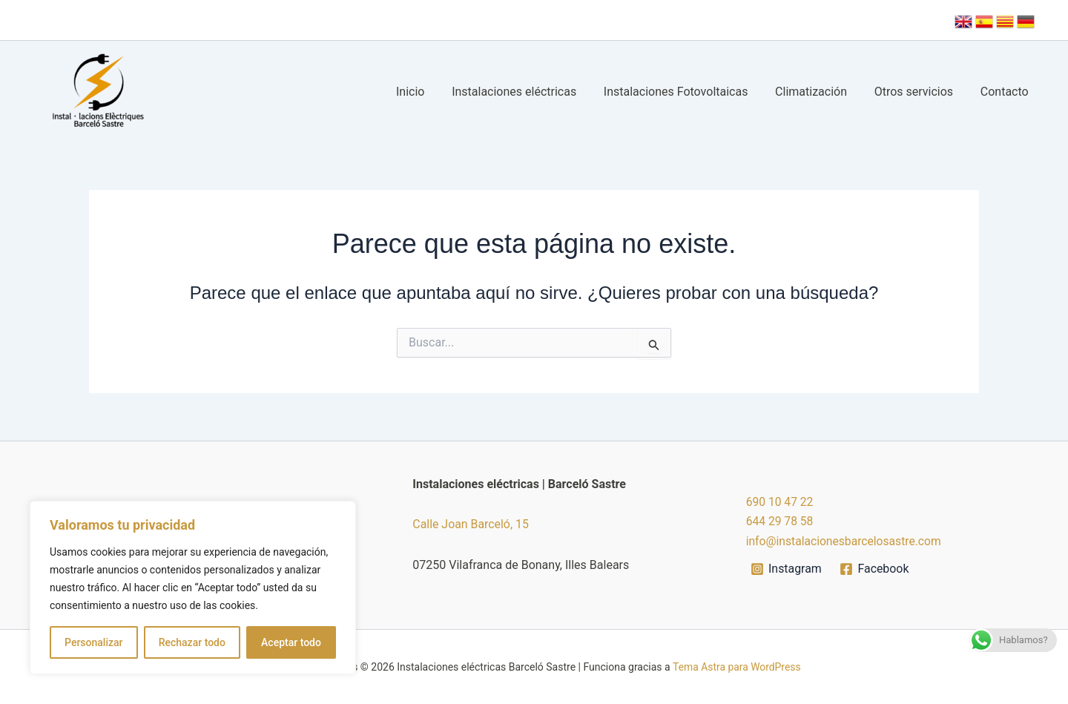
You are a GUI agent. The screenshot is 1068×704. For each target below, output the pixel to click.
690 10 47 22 (780, 502)
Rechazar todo (192, 642)
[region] (193, 587)
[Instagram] (786, 569)
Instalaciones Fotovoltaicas (688, 92)
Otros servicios (919, 92)
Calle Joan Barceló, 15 (471, 524)
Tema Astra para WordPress (736, 667)
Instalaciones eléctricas (529, 92)
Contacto (1006, 92)
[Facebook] (875, 569)
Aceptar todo (291, 642)
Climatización (820, 92)
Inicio (429, 92)
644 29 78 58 (780, 521)
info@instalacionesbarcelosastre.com (846, 541)
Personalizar (93, 642)
